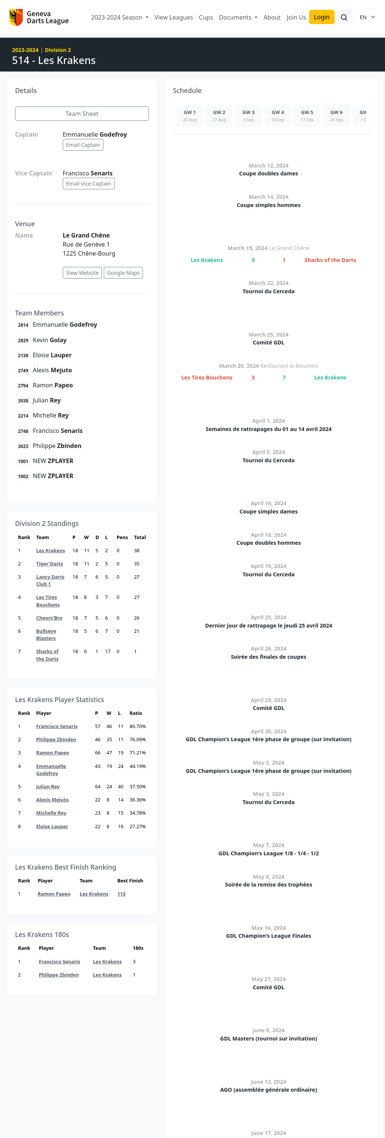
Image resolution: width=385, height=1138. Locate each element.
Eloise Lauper (52, 826)
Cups (206, 17)
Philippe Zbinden (56, 739)
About (272, 17)
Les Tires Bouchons (48, 601)
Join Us (296, 17)
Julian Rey (48, 786)
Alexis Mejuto (52, 799)
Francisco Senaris (56, 726)
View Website (82, 272)
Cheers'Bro (49, 617)
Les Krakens (50, 550)
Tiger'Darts (49, 563)
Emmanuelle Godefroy (51, 770)
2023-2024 (25, 49)
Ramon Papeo (52, 752)
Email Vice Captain (88, 183)
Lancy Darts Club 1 (50, 580)
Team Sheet (81, 114)
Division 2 (58, 49)
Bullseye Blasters (46, 634)
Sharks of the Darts (47, 655)
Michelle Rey (51, 812)
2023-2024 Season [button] (117, 17)
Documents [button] (236, 17)
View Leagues (174, 17)
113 (121, 893)
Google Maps (123, 272)
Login (322, 17)
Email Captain (83, 144)
